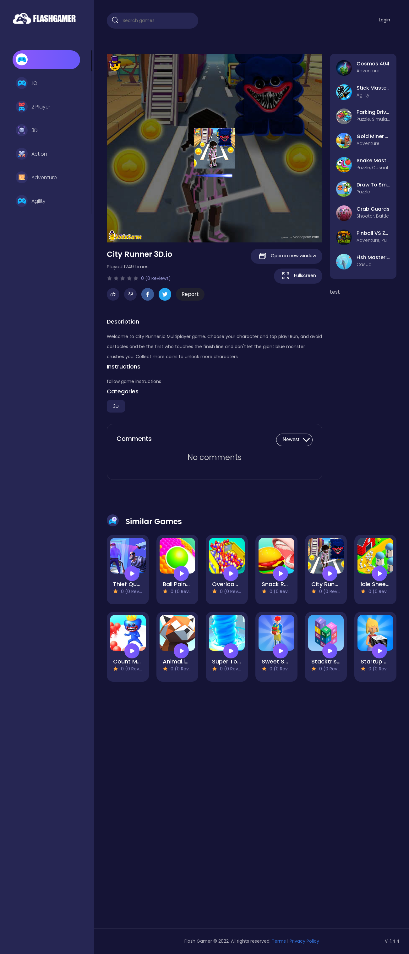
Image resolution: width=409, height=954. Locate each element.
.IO (26, 83)
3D (27, 130)
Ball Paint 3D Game (189, 584)
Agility (31, 201)
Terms (279, 941)
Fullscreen (298, 275)
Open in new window (286, 256)
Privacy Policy (304, 941)
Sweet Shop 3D (283, 661)
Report (190, 294)
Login (384, 20)
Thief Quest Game (139, 584)
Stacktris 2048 (331, 661)
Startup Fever (380, 661)
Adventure (36, 177)
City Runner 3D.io (335, 584)
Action (31, 154)
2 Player (33, 107)
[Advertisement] (152, 818)
